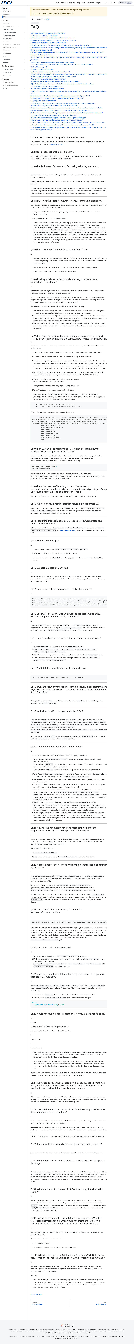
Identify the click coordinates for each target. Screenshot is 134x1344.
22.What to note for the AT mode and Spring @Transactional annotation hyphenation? (60, 96)
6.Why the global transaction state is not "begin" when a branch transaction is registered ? (61, 45)
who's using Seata (57, 144)
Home (58, 3)
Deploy (5, 88)
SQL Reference (7, 53)
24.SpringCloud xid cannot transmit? (43, 101)
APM (4, 56)
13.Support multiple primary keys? (42, 69)
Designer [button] (98, 3)
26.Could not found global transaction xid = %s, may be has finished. (54, 106)
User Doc (5, 20)
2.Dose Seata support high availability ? (44, 36)
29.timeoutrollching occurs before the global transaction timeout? (53, 115)
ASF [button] (105, 3)
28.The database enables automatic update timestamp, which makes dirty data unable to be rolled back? (67, 113)
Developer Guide (8, 66)
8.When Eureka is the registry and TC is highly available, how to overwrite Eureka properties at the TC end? (67, 52)
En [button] (113, 3)
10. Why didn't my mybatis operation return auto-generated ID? (52, 62)
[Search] (125, 2)
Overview (5, 8)
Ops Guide (5, 79)
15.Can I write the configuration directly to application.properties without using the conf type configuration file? (69, 74)
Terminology (6, 14)
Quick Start (6, 23)
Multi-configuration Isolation (10, 85)
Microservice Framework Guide (11, 44)
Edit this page (36, 1294)
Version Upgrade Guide (9, 82)
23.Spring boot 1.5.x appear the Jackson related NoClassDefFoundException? (57, 98)
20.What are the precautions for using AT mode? (47, 89)
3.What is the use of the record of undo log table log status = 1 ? (52, 38)
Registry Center (7, 38)
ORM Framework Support (10, 47)
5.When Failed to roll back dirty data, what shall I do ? (49, 43)
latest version (65, 13)
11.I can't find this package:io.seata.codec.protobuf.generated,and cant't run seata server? (62, 64)
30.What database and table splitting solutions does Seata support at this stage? (58, 118)
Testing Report (7, 59)
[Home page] (32, 19)
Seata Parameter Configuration (11, 26)
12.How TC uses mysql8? (39, 67)
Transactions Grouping (9, 32)
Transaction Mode (8, 29)
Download (90, 3)
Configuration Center (9, 35)
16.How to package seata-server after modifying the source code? (53, 77)
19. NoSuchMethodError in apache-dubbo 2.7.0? (47, 86)
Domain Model (7, 72)
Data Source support (8, 50)
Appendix (5, 62)
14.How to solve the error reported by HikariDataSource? (50, 72)
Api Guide (6, 41)
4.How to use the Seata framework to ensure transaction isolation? (53, 40)
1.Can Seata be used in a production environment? (48, 33)
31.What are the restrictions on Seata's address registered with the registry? (57, 120)
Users (83, 3)
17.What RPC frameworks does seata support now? (48, 79)
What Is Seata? (7, 11)
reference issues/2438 (67, 530)
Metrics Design (7, 75)
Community (71, 3)
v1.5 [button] (62, 3)
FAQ (4, 17)
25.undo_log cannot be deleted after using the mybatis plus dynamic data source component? (63, 103)
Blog (78, 3)
